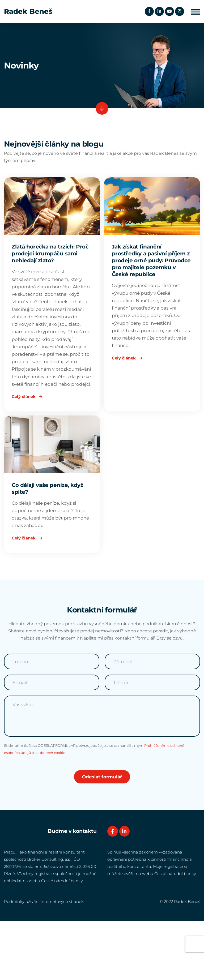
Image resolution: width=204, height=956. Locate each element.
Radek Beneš (28, 11)
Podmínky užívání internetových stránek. (44, 936)
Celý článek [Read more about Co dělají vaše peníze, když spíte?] (28, 570)
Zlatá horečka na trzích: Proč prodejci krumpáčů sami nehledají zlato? (50, 255)
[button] (195, 11)
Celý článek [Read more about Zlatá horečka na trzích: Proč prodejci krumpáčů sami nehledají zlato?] (28, 424)
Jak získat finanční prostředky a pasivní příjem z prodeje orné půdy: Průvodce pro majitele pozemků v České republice (151, 261)
